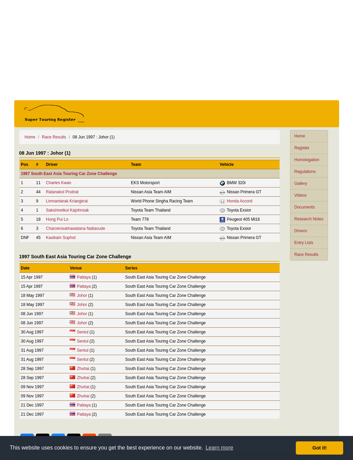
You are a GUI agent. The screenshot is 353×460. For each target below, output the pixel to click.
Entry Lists (303, 242)
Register (302, 148)
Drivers (300, 230)
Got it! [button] (319, 448)
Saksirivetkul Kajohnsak (67, 210)
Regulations (305, 171)
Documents (304, 207)
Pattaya (84, 277)
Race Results (306, 254)
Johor (82, 295)
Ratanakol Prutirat (62, 192)
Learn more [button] (219, 448)
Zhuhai (83, 368)
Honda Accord (239, 201)
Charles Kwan (58, 182)
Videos (300, 195)
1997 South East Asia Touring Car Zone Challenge (69, 173)
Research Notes (309, 219)
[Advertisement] (176, 50)
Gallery (300, 183)
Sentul (82, 332)
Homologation (306, 159)
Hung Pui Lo (57, 219)
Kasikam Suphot (60, 237)
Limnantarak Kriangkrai (67, 201)
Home (299, 136)
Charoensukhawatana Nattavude (75, 228)
